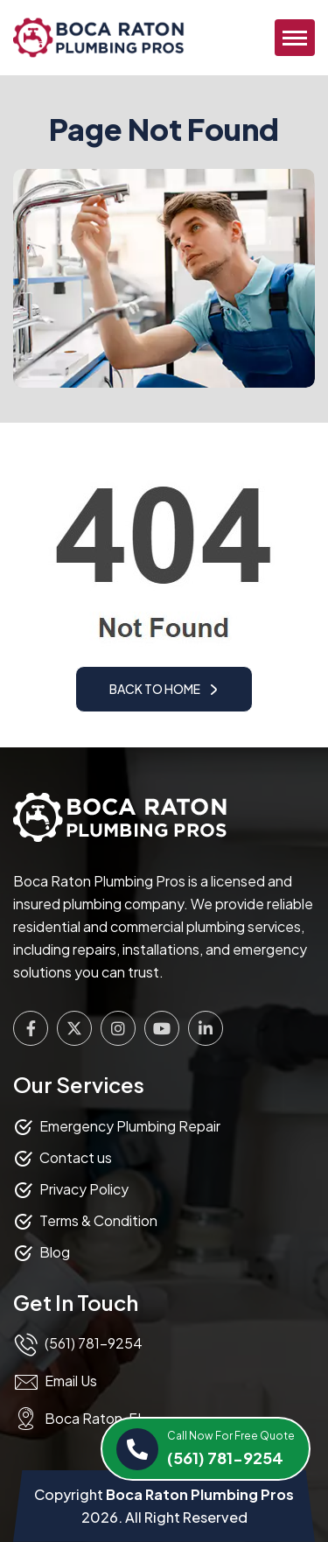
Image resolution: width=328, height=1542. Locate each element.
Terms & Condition (98, 1220)
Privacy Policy (84, 1189)
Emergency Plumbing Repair (129, 1126)
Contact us (75, 1157)
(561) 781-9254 (231, 1447)
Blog (54, 1252)
